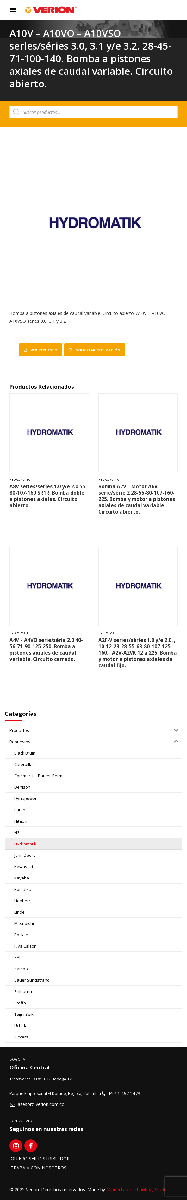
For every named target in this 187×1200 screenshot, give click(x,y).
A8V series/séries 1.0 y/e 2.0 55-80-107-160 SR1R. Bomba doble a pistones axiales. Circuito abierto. (48, 496)
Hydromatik (19, 480)
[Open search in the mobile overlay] (93, 112)
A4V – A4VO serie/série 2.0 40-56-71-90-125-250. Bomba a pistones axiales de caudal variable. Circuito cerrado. (46, 649)
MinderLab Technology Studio (137, 1189)
